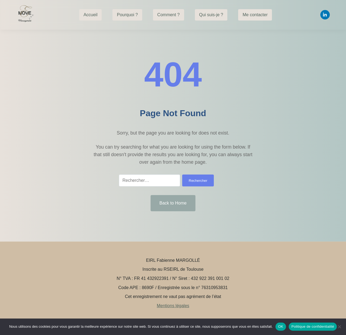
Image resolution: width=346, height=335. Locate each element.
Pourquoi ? (127, 14)
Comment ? (168, 14)
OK (280, 326)
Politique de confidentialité (312, 326)
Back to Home (173, 203)
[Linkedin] (325, 14)
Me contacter (254, 14)
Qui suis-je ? (211, 14)
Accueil (91, 14)
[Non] (339, 326)
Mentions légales (173, 305)
